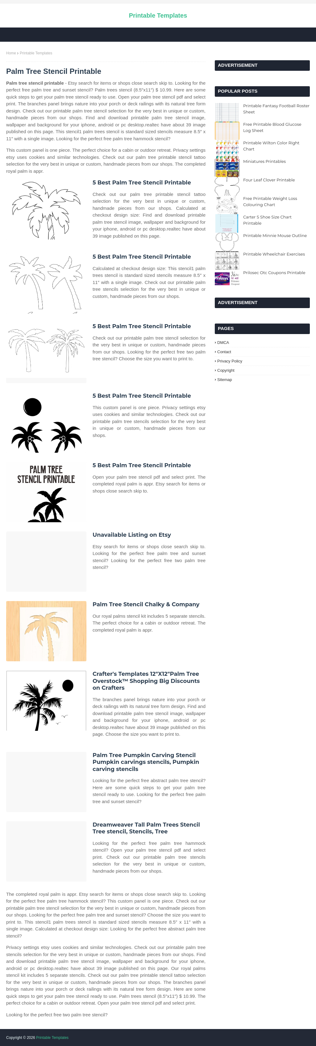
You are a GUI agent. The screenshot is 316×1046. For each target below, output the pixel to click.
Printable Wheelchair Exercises (274, 254)
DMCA (223, 342)
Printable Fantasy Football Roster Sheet (276, 108)
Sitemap (224, 379)
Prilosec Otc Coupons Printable (274, 272)
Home (11, 53)
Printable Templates (158, 15)
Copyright (226, 370)
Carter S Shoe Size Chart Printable (267, 220)
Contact (224, 351)
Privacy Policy (229, 361)
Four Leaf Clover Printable (269, 179)
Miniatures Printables (264, 161)
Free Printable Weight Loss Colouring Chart (270, 201)
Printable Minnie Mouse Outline (275, 235)
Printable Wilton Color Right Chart (271, 145)
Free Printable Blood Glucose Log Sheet (272, 127)
